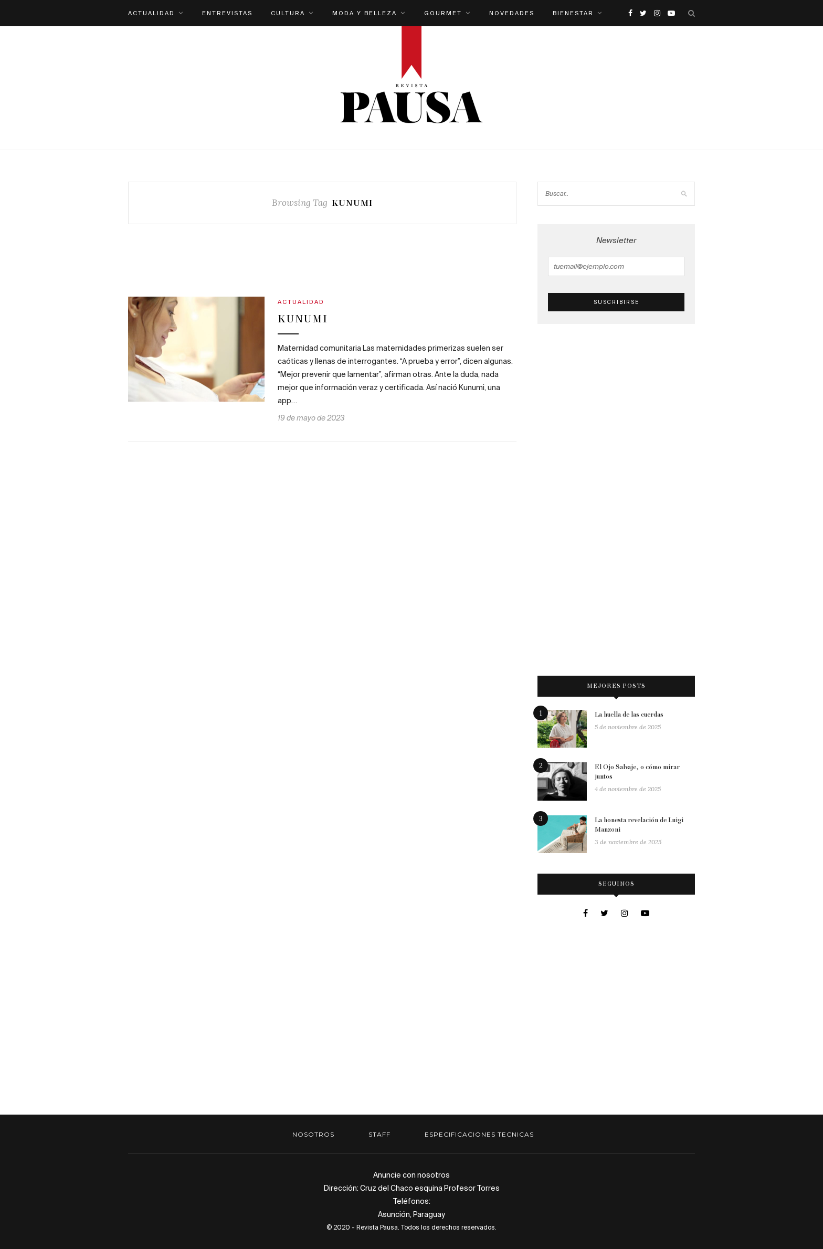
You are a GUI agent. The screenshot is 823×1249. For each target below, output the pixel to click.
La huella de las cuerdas (629, 714)
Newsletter (616, 255)
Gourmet (443, 13)
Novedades (511, 13)
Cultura (288, 13)
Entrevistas (227, 13)
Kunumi (303, 319)
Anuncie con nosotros (411, 1175)
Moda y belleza (364, 13)
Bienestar (573, 13)
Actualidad (151, 13)
